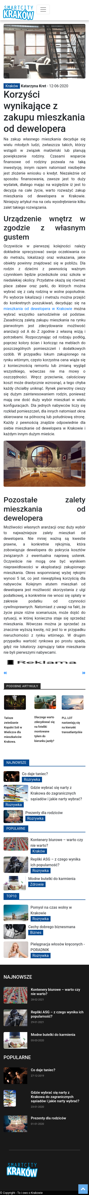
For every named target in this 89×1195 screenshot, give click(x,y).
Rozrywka (32, 779)
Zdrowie (37, 884)
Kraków (11, 86)
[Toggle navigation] (43, 9)
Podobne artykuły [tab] (22, 686)
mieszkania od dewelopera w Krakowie (38, 308)
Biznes (35, 932)
